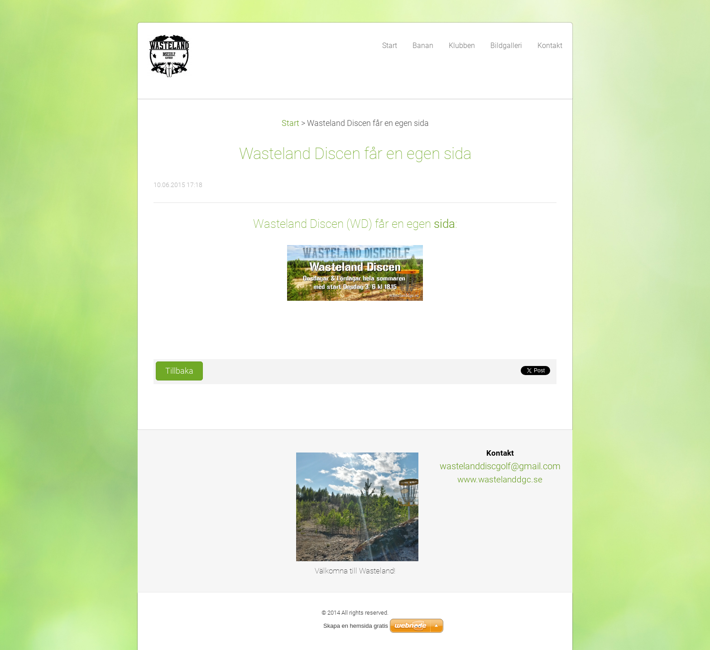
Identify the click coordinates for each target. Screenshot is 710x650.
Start (290, 123)
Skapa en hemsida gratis (355, 625)
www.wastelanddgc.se (499, 479)
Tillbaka (179, 371)
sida (444, 224)
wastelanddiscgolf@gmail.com (500, 466)
